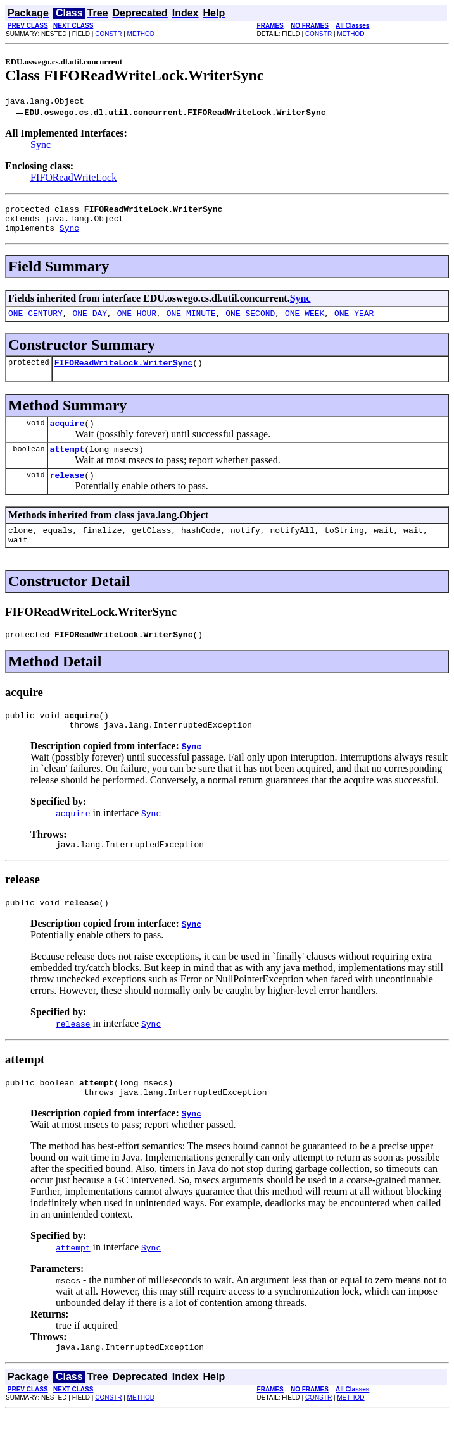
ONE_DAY (89, 322)
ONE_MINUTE (191, 322)
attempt (67, 464)
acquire (67, 436)
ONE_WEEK (304, 322)
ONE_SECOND (250, 322)
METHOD (140, 33)
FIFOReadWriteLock (73, 179)
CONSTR (108, 33)
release (67, 492)
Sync (40, 146)
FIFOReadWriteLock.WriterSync (123, 373)
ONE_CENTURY (35, 322)
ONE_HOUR (136, 322)
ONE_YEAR (354, 322)
